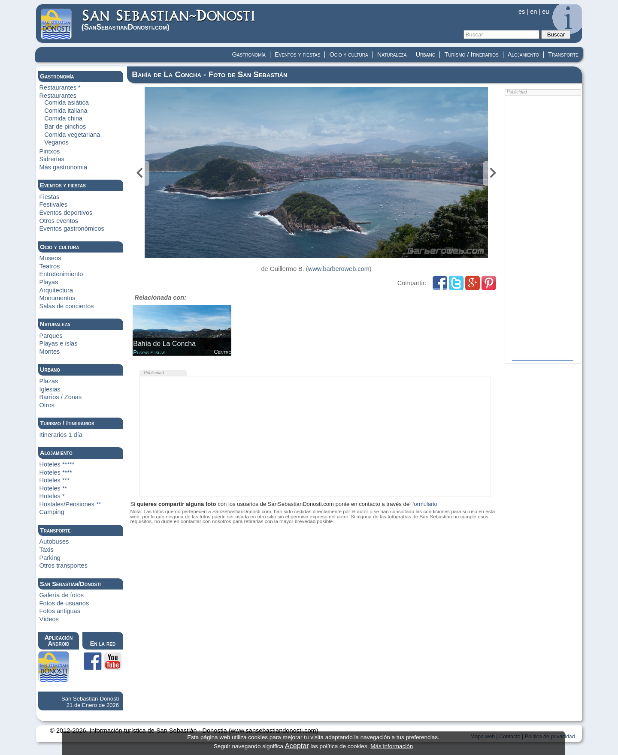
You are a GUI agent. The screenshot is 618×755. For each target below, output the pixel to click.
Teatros (49, 266)
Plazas (48, 381)
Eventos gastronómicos (71, 228)
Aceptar (297, 745)
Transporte (563, 54)
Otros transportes (63, 565)
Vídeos (49, 619)
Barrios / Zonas (60, 397)
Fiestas (49, 196)
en (533, 11)
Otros (47, 405)
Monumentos (57, 298)
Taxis (46, 549)
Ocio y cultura (348, 54)
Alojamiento (523, 54)
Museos (50, 258)
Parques (51, 335)
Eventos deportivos (66, 212)
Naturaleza (392, 54)
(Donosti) (169, 20)
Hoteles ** (53, 488)
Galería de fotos (61, 595)
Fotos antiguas (59, 611)
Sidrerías (51, 159)
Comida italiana (65, 110)
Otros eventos (59, 220)
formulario (424, 504)
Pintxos (49, 151)
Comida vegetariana (72, 134)
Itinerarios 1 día (60, 434)
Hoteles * (52, 496)
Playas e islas (58, 343)
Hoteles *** (54, 480)
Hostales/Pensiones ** (70, 504)
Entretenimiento (61, 274)
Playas (48, 282)
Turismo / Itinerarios (471, 54)
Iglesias (50, 389)
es (521, 11)
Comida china (63, 118)
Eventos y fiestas (297, 54)
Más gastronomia (63, 167)
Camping (51, 511)
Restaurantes (58, 95)
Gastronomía (249, 54)
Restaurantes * (60, 87)
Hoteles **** (55, 472)
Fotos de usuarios (64, 603)
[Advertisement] (315, 436)
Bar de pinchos (65, 126)
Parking (50, 557)
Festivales (53, 204)
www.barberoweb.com (339, 268)
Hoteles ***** (57, 464)
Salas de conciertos (66, 306)
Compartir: (412, 283)
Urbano (425, 54)
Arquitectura (56, 290)
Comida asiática (66, 102)
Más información (391, 746)
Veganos (56, 142)
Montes (49, 351)
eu (545, 11)
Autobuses (54, 541)
